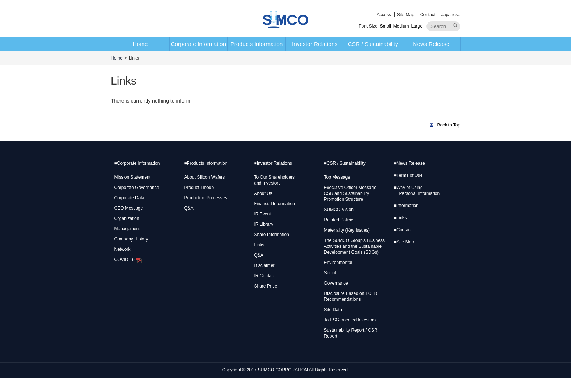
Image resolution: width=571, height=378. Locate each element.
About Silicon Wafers (204, 177)
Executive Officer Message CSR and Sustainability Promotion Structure (350, 193)
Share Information (271, 234)
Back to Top (448, 125)
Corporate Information (198, 44)
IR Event (262, 214)
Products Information (256, 44)
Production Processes (205, 197)
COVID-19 (128, 259)
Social (330, 272)
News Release (431, 44)
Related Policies (340, 219)
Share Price (265, 286)
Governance (336, 283)
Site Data (333, 309)
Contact (427, 14)
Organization (126, 218)
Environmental (338, 262)
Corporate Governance (136, 187)
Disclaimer (264, 265)
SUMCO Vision (339, 209)
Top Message (337, 177)
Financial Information (274, 203)
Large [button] (416, 26)
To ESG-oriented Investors (350, 319)
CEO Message (128, 208)
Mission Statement (132, 177)
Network (122, 249)
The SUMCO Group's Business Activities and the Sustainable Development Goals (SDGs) (354, 246)
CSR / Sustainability (373, 44)
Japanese (450, 14)
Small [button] (385, 26)
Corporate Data (129, 197)
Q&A (189, 208)
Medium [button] (401, 26)
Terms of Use (408, 175)
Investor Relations (314, 44)
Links (259, 244)
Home (140, 44)
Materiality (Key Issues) (347, 230)
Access (384, 14)
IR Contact (264, 275)
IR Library (263, 224)
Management (127, 228)
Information (406, 205)
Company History (131, 239)
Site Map (405, 14)
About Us (263, 193)
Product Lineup (199, 187)
